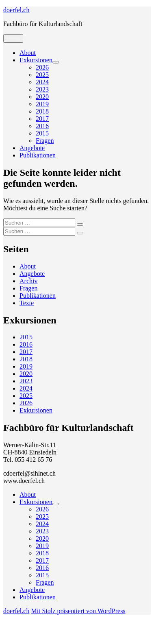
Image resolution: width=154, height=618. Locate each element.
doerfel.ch (16, 10)
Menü (13, 38)
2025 (42, 74)
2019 (42, 103)
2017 (42, 118)
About (28, 52)
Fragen (45, 140)
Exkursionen (36, 60)
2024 (42, 82)
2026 (42, 67)
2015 (42, 133)
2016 (42, 125)
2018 (42, 111)
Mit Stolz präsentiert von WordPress (78, 610)
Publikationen (38, 155)
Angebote (32, 147)
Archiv (28, 280)
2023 (42, 89)
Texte (27, 302)
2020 (42, 96)
